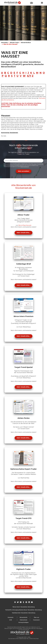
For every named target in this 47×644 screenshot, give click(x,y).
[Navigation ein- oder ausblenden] (42, 3)
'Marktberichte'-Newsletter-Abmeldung (23, 613)
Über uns (36, 617)
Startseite (4, 42)
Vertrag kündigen (23, 622)
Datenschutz (23, 620)
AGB (10, 620)
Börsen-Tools (14, 42)
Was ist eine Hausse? (10, 44)
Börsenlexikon (26, 42)
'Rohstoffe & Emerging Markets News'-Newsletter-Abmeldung (23, 610)
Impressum (36, 620)
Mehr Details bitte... (23, 232)
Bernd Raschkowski (25, 225)
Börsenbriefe (23, 617)
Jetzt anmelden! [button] (23, 171)
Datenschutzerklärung (24, 166)
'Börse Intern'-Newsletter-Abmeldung (23, 607)
